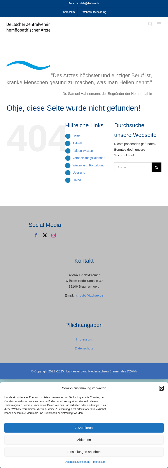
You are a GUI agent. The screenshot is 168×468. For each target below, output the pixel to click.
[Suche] (156, 167)
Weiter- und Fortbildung (88, 165)
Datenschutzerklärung (77, 461)
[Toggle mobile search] (150, 23)
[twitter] (45, 235)
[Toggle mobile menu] (159, 23)
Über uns (78, 172)
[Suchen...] (133, 167)
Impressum (99, 461)
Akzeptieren (84, 428)
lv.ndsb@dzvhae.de (89, 295)
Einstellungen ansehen (84, 452)
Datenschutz (84, 348)
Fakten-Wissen (82, 150)
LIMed (76, 180)
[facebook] (36, 235)
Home (76, 136)
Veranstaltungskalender (88, 158)
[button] (161, 388)
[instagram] (53, 235)
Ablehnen (84, 440)
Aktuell (77, 143)
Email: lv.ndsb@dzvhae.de (83, 3)
